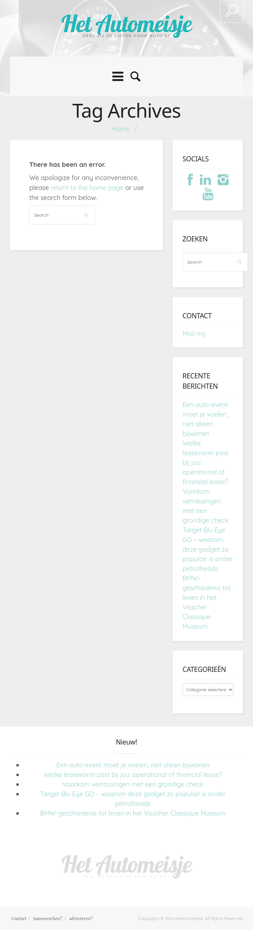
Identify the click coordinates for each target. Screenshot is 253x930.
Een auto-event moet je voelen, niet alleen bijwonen (133, 765)
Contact (19, 918)
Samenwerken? (47, 918)
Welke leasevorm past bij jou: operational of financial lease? (133, 775)
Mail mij (194, 334)
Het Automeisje (126, 23)
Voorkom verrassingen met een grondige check (133, 784)
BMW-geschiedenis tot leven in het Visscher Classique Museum (133, 813)
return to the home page (87, 188)
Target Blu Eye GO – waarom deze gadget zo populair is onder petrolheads (208, 549)
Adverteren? (81, 918)
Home (120, 129)
